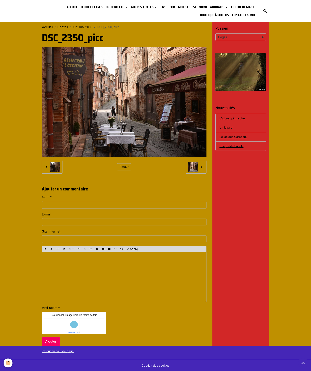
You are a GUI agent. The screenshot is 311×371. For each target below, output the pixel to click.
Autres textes (142, 7)
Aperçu (132, 249)
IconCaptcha (73, 332)
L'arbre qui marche (234, 119)
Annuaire (217, 7)
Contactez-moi (243, 14)
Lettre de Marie (243, 7)
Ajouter (50, 341)
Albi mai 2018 (82, 27)
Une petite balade (233, 148)
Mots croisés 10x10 (192, 7)
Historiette (115, 7)
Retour (124, 167)
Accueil (72, 7)
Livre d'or (167, 7)
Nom (45, 197)
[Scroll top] (303, 363)
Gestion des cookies (156, 365)
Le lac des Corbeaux (235, 139)
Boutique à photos (214, 14)
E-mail (46, 214)
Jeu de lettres (92, 7)
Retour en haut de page (60, 351)
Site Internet (51, 231)
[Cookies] (8, 362)
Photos (62, 27)
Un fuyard (227, 129)
